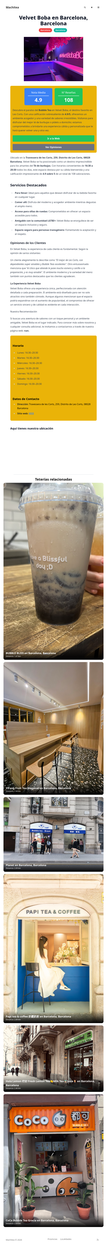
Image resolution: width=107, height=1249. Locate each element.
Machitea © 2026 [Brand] (14, 1239)
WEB (31, 413)
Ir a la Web (53, 138)
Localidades (65, 1239)
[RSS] (97, 1239)
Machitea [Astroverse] (12, 7)
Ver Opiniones (53, 147)
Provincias (52, 1239)
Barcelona (45, 30)
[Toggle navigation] (98, 7)
